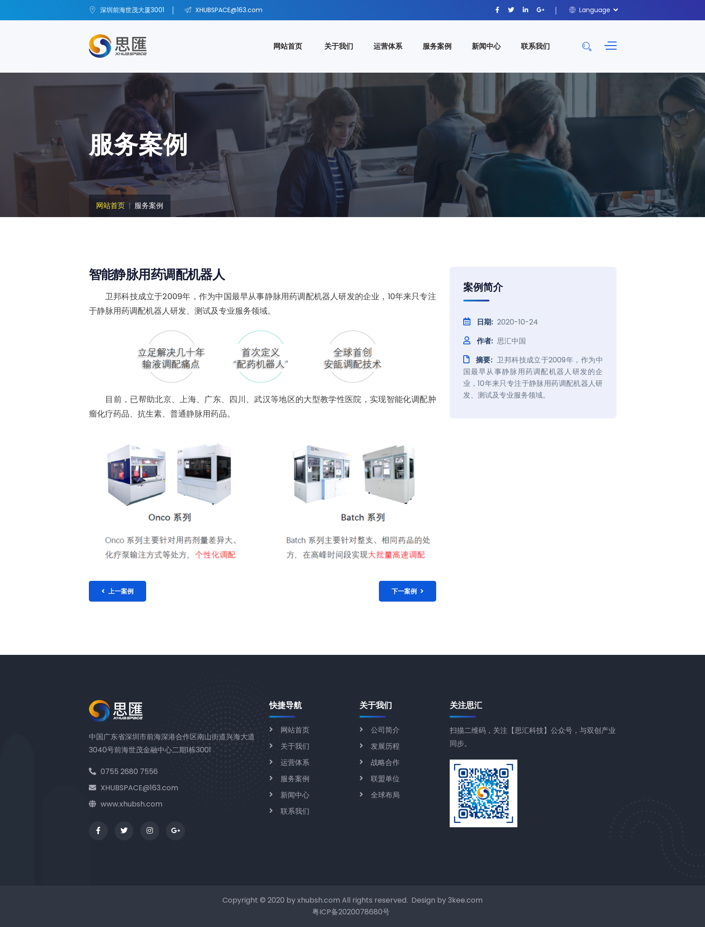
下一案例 (408, 591)
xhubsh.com (318, 900)
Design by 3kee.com (447, 900)
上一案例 (117, 591)
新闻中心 (486, 46)
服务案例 (437, 46)
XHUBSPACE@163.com (133, 788)
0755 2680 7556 (123, 771)
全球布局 (385, 795)
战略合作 (385, 762)
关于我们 (338, 46)
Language (589, 9)
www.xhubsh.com (125, 804)
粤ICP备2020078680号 (351, 912)
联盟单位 (385, 779)
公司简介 (385, 730)
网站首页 (287, 46)
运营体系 (387, 46)
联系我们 (535, 46)
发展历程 (385, 746)
